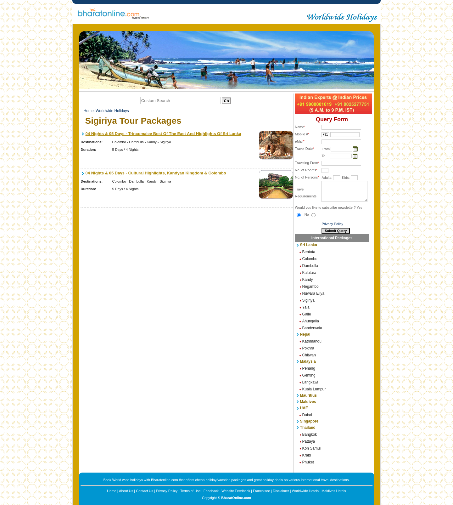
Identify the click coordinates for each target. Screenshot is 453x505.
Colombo (309, 259)
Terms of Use (190, 491)
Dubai (307, 415)
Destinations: (92, 142)
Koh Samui (311, 448)
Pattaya (308, 441)
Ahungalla (310, 321)
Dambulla (310, 266)
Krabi (306, 455)
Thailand (308, 427)
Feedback (211, 491)
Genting (309, 375)
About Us (126, 491)
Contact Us (144, 491)
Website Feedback (235, 491)
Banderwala (312, 328)
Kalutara (309, 272)
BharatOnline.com (236, 498)
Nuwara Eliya (313, 293)
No (310, 214)
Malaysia (308, 361)
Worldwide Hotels (305, 491)
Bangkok (309, 434)
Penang (308, 368)
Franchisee (261, 491)
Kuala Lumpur (314, 389)
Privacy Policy (332, 224)
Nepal (305, 334)
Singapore (309, 421)
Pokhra (308, 348)
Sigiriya (308, 300)
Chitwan (309, 355)
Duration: (88, 149)
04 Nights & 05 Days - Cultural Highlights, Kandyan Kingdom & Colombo (156, 173)
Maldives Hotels (334, 491)
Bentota (308, 252)
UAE (304, 408)
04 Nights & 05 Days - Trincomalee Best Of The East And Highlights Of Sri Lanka (163, 133)
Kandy (307, 279)
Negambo (310, 286)
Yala (306, 307)
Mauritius (308, 395)
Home (89, 111)
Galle (306, 314)
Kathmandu (312, 341)
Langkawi (310, 382)
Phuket (308, 462)
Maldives (308, 402)
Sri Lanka (308, 245)
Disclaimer (281, 491)
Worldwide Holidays (112, 111)
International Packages (332, 238)
